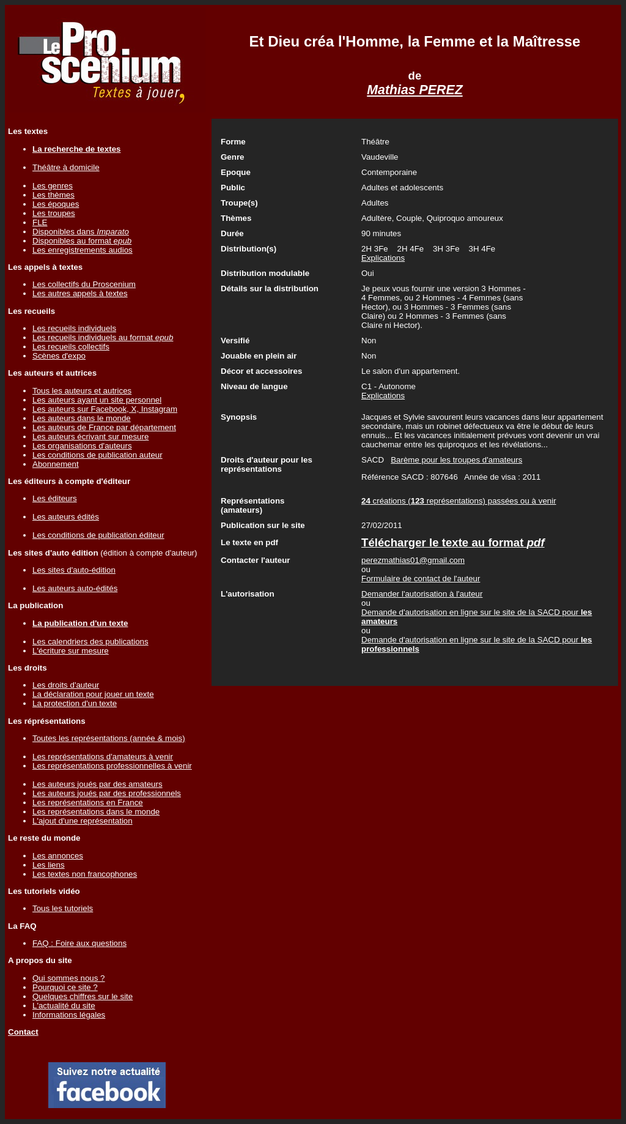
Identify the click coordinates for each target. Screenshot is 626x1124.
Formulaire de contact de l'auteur (420, 578)
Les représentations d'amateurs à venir (102, 756)
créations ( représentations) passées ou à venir (458, 500)
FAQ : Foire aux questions (79, 943)
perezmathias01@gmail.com (413, 560)
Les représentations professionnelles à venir (112, 765)
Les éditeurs (54, 498)
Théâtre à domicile (66, 167)
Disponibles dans (80, 231)
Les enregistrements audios (82, 250)
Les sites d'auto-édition (74, 570)
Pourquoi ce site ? (65, 987)
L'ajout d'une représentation (82, 820)
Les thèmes (53, 194)
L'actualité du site (63, 1005)
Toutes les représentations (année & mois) (108, 738)
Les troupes (53, 213)
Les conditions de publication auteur (97, 455)
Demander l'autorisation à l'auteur (421, 593)
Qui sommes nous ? (68, 978)
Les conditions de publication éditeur (98, 535)
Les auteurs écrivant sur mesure (90, 436)
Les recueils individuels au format (102, 337)
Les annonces (57, 855)
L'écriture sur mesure (70, 650)
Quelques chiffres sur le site (82, 996)
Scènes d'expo (59, 355)
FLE (39, 222)
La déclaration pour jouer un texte (93, 694)
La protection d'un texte (74, 703)
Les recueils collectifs (70, 346)
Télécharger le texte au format (453, 542)
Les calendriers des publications (90, 641)
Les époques (55, 204)
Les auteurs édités (65, 516)
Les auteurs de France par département (104, 427)
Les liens (48, 864)
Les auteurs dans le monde (81, 418)
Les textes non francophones (84, 874)
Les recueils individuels (74, 328)
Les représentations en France (87, 802)
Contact (23, 1032)
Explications (383, 257)
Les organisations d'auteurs (82, 445)
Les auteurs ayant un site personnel (96, 399)
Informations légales (68, 1014)
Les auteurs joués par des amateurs (97, 784)
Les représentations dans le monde (96, 811)
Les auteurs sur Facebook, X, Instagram (104, 409)
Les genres (52, 185)
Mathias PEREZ (414, 90)
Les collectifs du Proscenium (84, 284)
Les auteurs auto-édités (74, 588)
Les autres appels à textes (80, 293)
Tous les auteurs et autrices (81, 390)
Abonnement (55, 464)
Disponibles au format (81, 240)
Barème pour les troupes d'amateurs (456, 459)
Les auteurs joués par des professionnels (106, 793)
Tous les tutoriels (62, 908)
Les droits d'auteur (65, 685)
